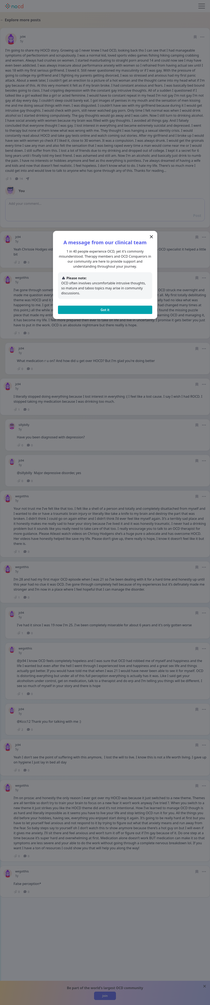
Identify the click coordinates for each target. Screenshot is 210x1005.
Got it (105, 310)
